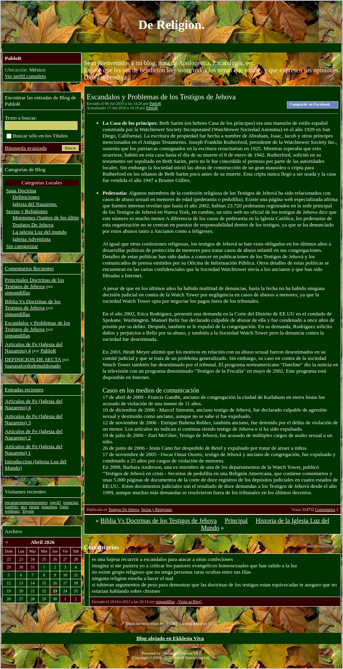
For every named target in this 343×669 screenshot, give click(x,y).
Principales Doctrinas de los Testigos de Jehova (34, 283)
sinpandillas (165, 601)
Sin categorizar (22, 246)
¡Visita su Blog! (189, 601)
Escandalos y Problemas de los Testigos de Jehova (37, 326)
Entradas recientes (24, 390)
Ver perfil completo (25, 76)
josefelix (11, 507)
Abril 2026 (42, 542)
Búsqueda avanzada (26, 148)
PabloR (155, 103)
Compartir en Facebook (309, 104)
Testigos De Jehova (123, 509)
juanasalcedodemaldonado (33, 366)
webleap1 (12, 511)
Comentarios (325, 509)
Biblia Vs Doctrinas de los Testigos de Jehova (159, 520)
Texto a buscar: (21, 118)
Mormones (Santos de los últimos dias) (53, 217)
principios (49, 507)
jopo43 (55, 502)
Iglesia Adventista (31, 239)
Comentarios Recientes (29, 268)
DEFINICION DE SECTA (33, 359)
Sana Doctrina (21, 190)
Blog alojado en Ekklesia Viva (170, 638)
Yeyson (28, 511)
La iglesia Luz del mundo (39, 232)
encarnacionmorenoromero (26, 502)
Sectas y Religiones (156, 509)
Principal (236, 520)
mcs (24, 507)
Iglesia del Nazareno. (34, 204)
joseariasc (71, 502)
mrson (34, 507)
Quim (64, 507)
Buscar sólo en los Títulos (37, 136)
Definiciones (25, 197)
